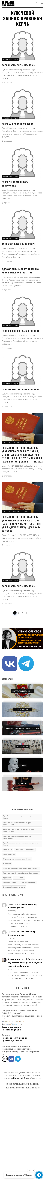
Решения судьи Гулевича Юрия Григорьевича (20, 868)
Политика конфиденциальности (23, 1087)
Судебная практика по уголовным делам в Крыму (19, 817)
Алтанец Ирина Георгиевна (17, 123)
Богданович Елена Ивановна (19, 65)
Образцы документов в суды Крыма (17, 859)
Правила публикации (12, 1041)
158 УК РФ (7, 863)
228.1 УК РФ (19, 878)
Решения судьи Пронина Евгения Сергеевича (21, 873)
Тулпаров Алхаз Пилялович (18, 244)
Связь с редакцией (11, 1027)
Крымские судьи (10, 60)
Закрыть (31, 1170)
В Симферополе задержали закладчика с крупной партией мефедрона (25, 962)
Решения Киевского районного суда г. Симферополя (18, 824)
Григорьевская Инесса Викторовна (15, 183)
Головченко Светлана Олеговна (20, 331)
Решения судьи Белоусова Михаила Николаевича (17, 837)
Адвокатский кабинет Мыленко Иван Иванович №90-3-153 (20, 270)
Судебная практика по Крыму (16, 442)
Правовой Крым (9, 854)
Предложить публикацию (14, 1038)
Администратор (16, 959)
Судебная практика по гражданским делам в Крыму (20, 844)
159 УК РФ (7, 878)
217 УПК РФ (7, 850)
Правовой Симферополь (25, 850)
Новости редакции (11, 1030)
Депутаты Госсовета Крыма (14, 887)
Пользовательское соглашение (22, 1083)
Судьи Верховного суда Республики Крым (19, 882)
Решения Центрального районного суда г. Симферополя (19, 830)
